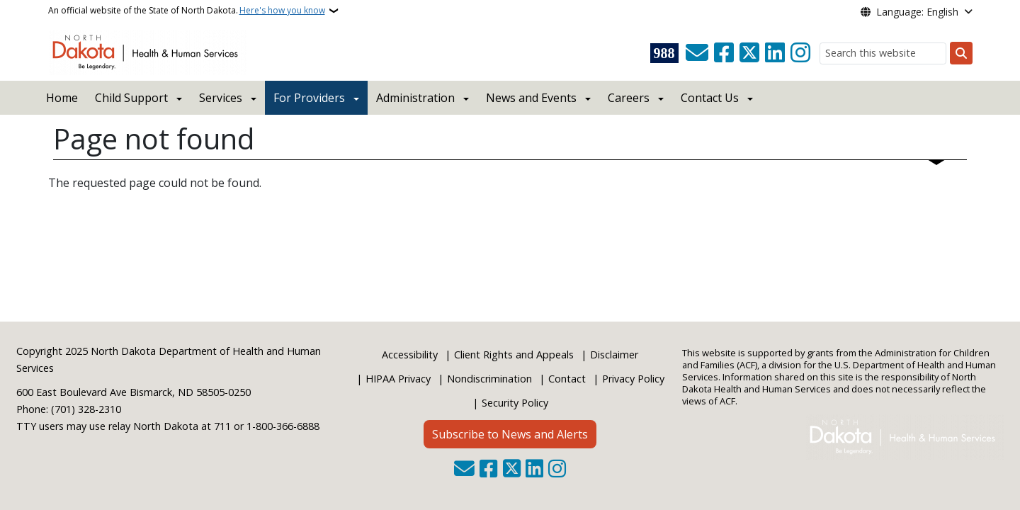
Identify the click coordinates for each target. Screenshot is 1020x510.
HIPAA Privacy (398, 378)
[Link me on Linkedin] (775, 53)
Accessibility (410, 354)
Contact (567, 378)
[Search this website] (883, 53)
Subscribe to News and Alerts (510, 434)
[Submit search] (961, 53)
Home (62, 98)
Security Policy (515, 402)
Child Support (131, 98)
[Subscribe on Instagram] (800, 53)
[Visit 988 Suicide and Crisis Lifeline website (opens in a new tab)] (664, 53)
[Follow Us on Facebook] (724, 53)
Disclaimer (614, 354)
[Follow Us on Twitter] (749, 53)
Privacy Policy (633, 378)
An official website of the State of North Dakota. (186, 10)
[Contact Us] (697, 53)
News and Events (531, 98)
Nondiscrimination (489, 378)
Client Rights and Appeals (514, 354)
